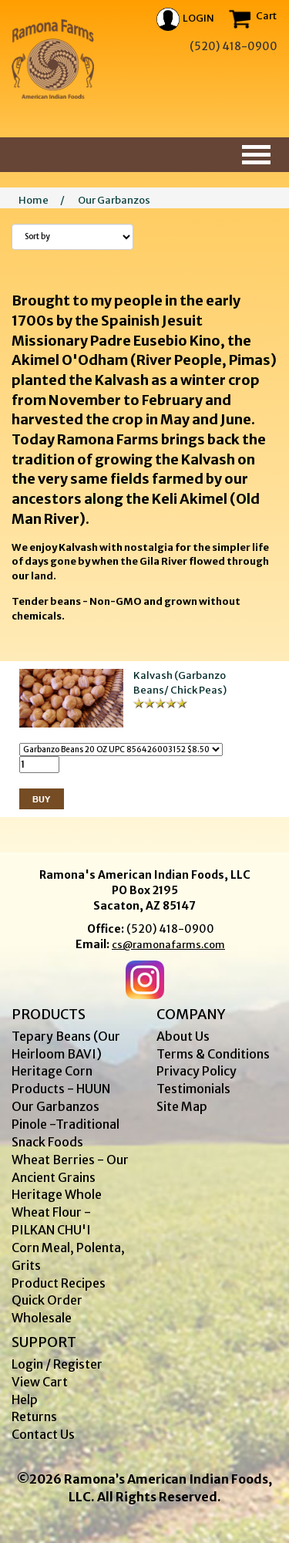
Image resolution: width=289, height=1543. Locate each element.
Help (25, 1399)
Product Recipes (59, 1283)
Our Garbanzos (114, 200)
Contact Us (43, 1434)
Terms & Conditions (213, 1054)
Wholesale (42, 1317)
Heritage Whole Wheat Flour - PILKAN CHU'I (57, 1212)
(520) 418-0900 (170, 929)
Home (33, 200)
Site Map (181, 1106)
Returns (34, 1416)
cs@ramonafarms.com (168, 944)
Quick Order (47, 1300)
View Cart (40, 1381)
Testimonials (193, 1088)
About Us (183, 1036)
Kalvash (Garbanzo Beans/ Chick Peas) (180, 683)
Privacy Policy (196, 1071)
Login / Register (57, 1364)
